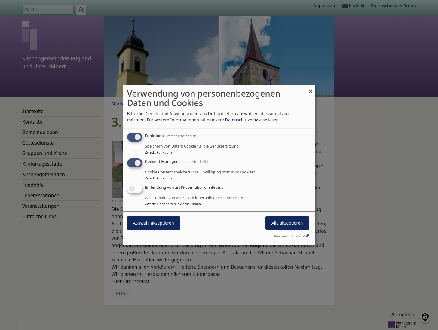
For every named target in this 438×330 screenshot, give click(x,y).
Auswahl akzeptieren (153, 223)
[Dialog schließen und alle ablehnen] (310, 88)
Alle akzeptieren (287, 223)
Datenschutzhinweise (246, 120)
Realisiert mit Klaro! (289, 236)
